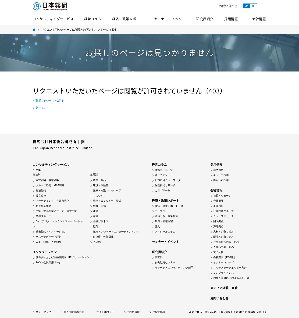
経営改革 (41, 195)
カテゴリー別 (162, 190)
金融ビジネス (100, 221)
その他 (97, 241)
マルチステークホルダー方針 (230, 267)
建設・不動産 (100, 185)
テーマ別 (160, 211)
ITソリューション (45, 252)
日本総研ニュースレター (169, 180)
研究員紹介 (205, 18)
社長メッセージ (222, 195)
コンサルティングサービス (53, 18)
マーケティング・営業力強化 (52, 200)
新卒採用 (218, 169)
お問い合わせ (228, 6)
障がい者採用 (221, 180)
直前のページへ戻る (49, 101)
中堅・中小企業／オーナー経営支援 (56, 211)
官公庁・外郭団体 (103, 236)
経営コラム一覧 (164, 169)
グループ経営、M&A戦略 (50, 185)
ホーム (40, 107)
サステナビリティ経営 (48, 236)
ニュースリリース (223, 216)
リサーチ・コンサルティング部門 (174, 267)
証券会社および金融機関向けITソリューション (62, 257)
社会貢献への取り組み (226, 241)
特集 (38, 169)
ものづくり (99, 195)
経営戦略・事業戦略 (47, 180)
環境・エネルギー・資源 (107, 200)
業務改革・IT (43, 216)
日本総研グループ (223, 211)
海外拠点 (218, 226)
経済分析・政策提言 (166, 216)
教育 (95, 226)
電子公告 (218, 252)
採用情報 (231, 18)
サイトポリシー (105, 312)
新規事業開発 (43, 205)
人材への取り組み (223, 231)
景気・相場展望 (164, 221)
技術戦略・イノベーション (51, 231)
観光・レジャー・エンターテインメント (116, 231)
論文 (157, 226)
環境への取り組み (223, 236)
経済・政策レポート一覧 (169, 205)
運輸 (95, 211)
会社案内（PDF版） (224, 257)
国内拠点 (218, 221)
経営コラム (92, 18)
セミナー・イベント (169, 18)
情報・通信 (99, 205)
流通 (95, 216)
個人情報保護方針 (74, 312)
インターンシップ (223, 262)
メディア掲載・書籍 (224, 288)
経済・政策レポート (127, 18)
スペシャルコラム (165, 231)
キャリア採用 (221, 175)
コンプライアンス (223, 272)
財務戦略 (41, 190)
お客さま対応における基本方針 (231, 277)
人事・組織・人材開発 (48, 241)
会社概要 (218, 200)
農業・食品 (99, 180)
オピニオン (161, 175)
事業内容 (218, 205)
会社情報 (259, 18)
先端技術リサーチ (165, 185)
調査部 (159, 257)
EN (253, 5)
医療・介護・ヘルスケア (107, 190)
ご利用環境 (133, 312)
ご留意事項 (158, 312)
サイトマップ (43, 312)
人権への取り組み (223, 247)
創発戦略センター (165, 262)
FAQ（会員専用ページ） (50, 262)
